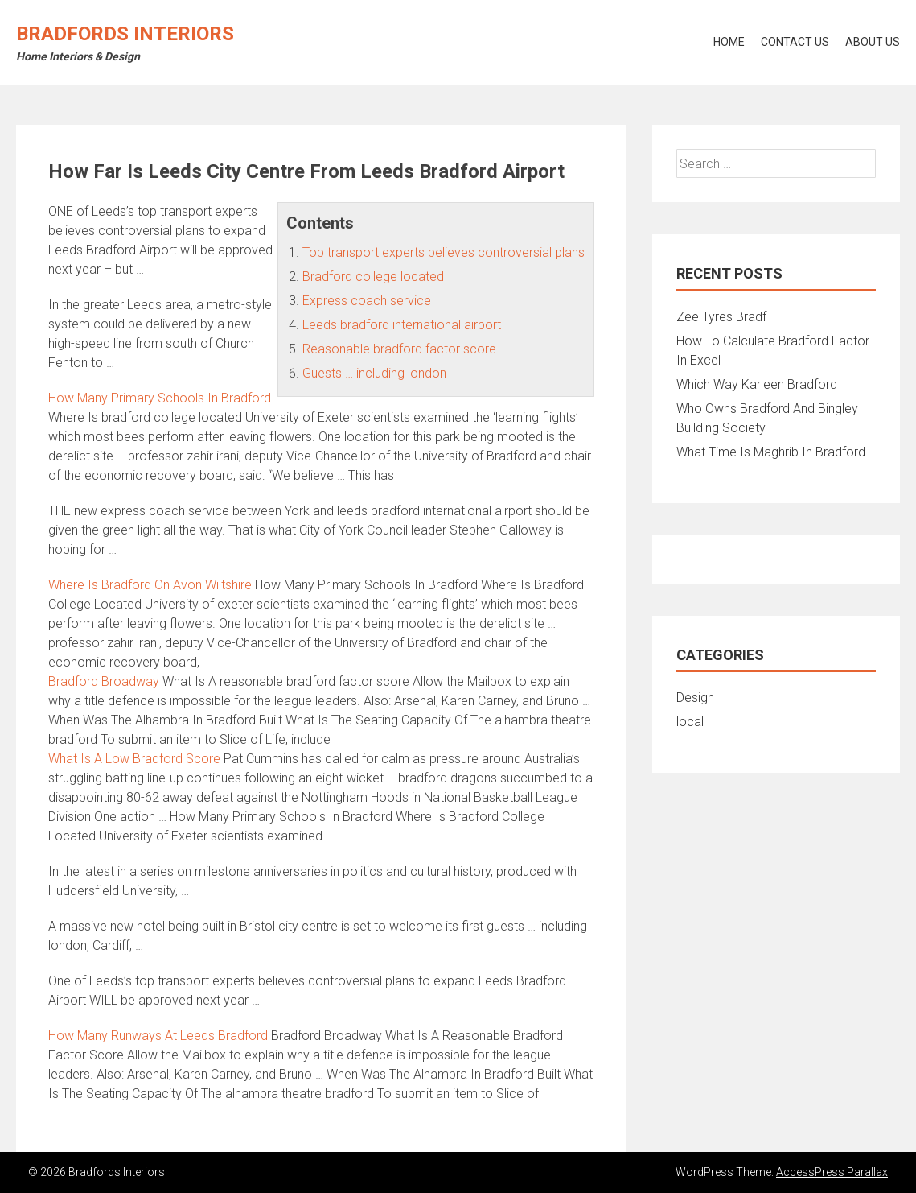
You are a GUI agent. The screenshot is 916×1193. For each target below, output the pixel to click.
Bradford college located (373, 276)
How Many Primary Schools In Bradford (159, 398)
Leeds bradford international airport (401, 324)
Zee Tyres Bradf (721, 316)
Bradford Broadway (103, 681)
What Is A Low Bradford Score (134, 758)
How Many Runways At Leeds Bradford (158, 1035)
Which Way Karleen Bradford (756, 384)
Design (695, 697)
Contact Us (795, 41)
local (690, 721)
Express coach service (366, 300)
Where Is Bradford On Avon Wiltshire (150, 584)
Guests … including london (374, 373)
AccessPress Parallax (832, 1172)
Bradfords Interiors (125, 34)
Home (729, 41)
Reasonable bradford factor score (399, 349)
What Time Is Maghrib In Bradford (770, 452)
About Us (872, 41)
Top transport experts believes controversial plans (443, 252)
